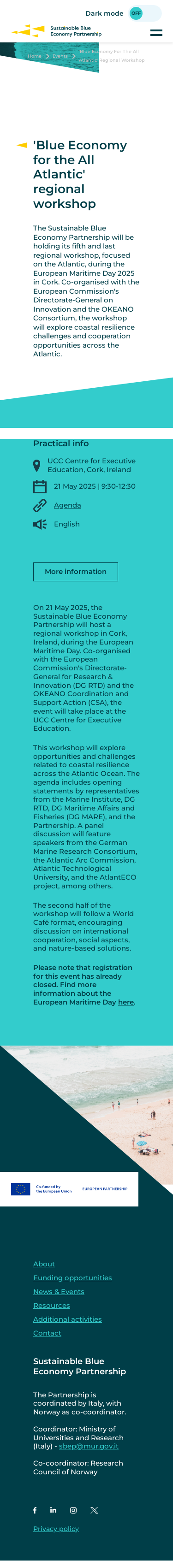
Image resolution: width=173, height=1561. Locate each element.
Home (35, 56)
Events (60, 56)
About (44, 1263)
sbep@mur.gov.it (89, 1446)
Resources (51, 1305)
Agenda (67, 505)
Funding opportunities (72, 1277)
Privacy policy (56, 1529)
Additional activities (67, 1319)
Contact (47, 1333)
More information (76, 571)
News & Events (58, 1291)
